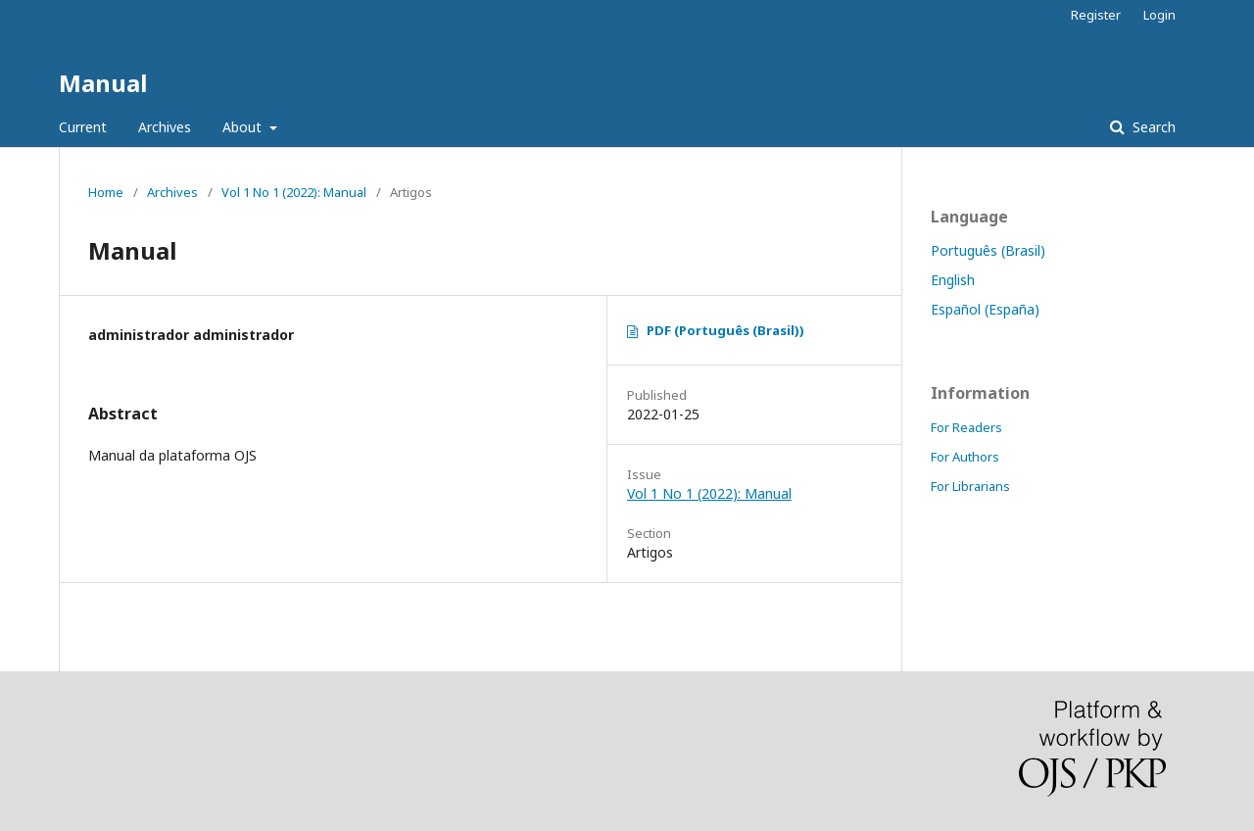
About (243, 127)
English (953, 279)
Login (1159, 15)
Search (1152, 127)
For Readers (966, 427)
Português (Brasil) (988, 250)
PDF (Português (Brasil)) (725, 330)
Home (105, 192)
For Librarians (970, 486)
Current (83, 127)
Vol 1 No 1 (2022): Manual (293, 192)
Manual (103, 83)
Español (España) (985, 309)
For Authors (965, 456)
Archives (164, 127)
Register (1096, 15)
